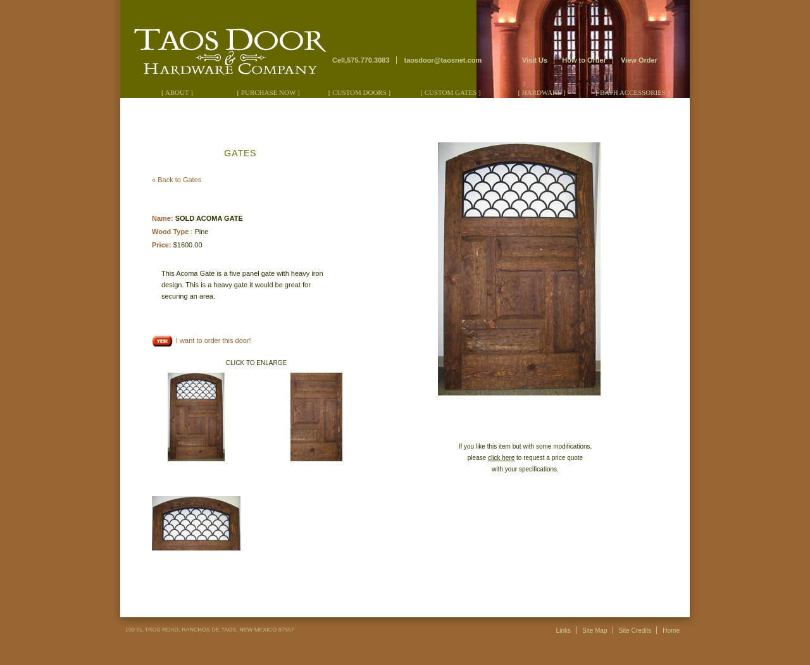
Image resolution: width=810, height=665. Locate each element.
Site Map (594, 630)
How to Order (584, 60)
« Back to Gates (176, 179)
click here (501, 457)
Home (671, 630)
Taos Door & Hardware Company (225, 44)
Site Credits (635, 630)
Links (563, 630)
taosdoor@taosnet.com (443, 60)
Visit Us (534, 60)
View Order (639, 60)
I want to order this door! (201, 340)
